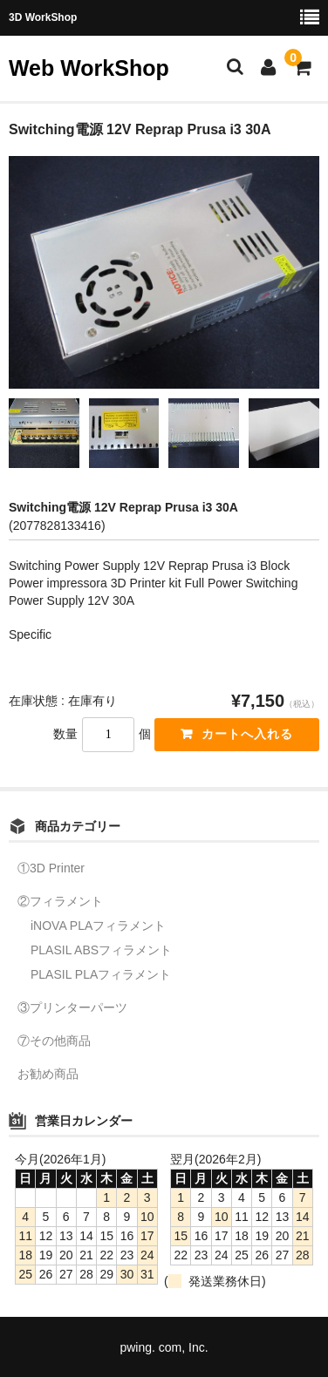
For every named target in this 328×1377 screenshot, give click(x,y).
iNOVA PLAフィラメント (98, 926)
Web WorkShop (89, 68)
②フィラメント (60, 901)
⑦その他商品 (54, 1041)
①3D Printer (51, 868)
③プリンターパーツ (72, 1007)
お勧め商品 (48, 1074)
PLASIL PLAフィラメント (101, 974)
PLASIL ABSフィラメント (101, 950)
